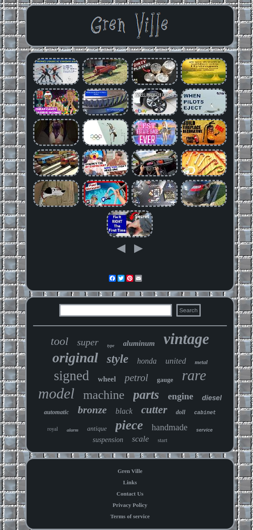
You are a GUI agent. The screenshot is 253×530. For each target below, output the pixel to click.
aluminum (139, 343)
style (117, 358)
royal (52, 429)
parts (146, 395)
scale (140, 438)
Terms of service (130, 516)
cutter (154, 409)
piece (129, 425)
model (56, 393)
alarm (72, 429)
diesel (212, 398)
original (75, 357)
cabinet (205, 413)
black (123, 411)
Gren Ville (130, 471)
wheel (107, 379)
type (111, 345)
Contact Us (130, 493)
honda (147, 361)
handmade (169, 427)
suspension (108, 439)
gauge (165, 379)
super (87, 342)
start (162, 440)
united (175, 360)
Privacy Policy (130, 505)
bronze (92, 409)
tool (59, 341)
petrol (136, 377)
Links (130, 482)
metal (201, 362)
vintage (186, 339)
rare (194, 375)
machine (104, 395)
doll (181, 412)
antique (97, 428)
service (204, 429)
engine (180, 396)
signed (71, 375)
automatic (56, 412)
